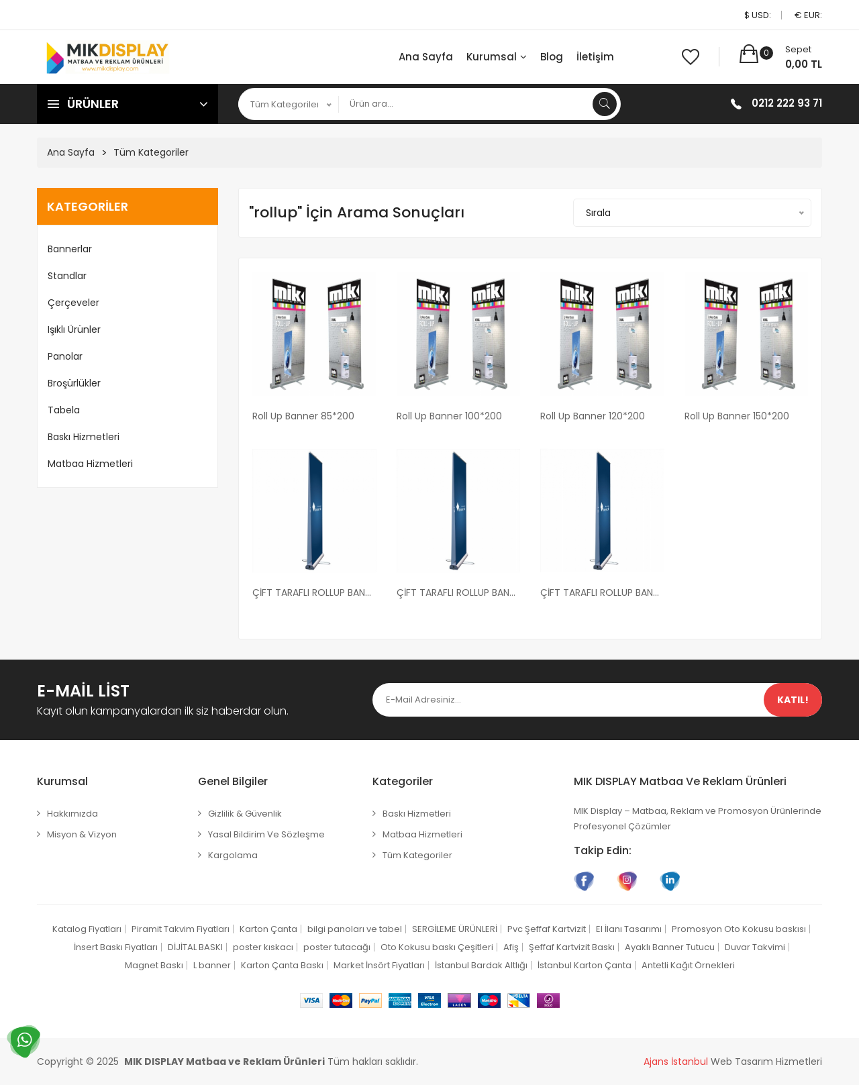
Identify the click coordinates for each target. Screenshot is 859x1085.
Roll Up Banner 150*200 (737, 416)
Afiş (511, 947)
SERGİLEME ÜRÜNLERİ (454, 929)
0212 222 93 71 (787, 103)
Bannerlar (70, 249)
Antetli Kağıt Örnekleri (688, 965)
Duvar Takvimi (755, 947)
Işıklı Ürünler (74, 329)
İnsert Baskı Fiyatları (116, 947)
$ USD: (757, 15)
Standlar (67, 275)
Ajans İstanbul (676, 1061)
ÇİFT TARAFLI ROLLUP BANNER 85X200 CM (314, 592)
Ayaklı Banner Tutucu (670, 947)
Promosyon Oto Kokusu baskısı (739, 929)
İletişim (595, 57)
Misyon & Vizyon (82, 834)
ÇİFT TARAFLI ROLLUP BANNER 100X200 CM (459, 592)
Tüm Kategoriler (151, 152)
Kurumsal (496, 57)
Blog (551, 57)
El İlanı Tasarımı (629, 929)
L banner (212, 965)
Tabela (64, 410)
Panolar (65, 356)
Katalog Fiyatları (86, 929)
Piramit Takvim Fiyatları (181, 929)
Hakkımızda (72, 813)
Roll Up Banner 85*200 (303, 416)
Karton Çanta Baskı (282, 965)
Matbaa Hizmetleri (90, 463)
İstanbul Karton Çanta (584, 965)
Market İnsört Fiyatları (379, 965)
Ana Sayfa (426, 57)
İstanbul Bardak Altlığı (481, 965)
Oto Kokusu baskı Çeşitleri (437, 947)
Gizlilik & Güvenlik (245, 813)
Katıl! (793, 700)
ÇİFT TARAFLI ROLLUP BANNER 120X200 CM (602, 592)
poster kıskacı (263, 947)
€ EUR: (808, 15)
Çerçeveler (73, 302)
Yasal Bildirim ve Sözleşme (266, 834)
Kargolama (233, 855)
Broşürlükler (74, 383)
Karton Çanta (268, 929)
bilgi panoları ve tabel (354, 929)
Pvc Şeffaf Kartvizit (546, 929)
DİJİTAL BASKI (195, 947)
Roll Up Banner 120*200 (592, 416)
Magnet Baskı (154, 965)
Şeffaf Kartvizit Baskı (572, 947)
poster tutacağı (336, 947)
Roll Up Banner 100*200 (449, 416)
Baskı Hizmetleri (83, 437)
